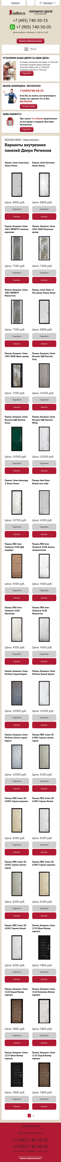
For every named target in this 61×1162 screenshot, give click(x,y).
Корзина (47, 2)
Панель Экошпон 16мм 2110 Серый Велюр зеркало (16, 991)
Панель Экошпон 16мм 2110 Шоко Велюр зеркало (43, 928)
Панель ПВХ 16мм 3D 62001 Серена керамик (16, 800)
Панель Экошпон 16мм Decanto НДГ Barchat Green (16, 419)
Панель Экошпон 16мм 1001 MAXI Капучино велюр (43, 229)
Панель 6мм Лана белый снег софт (41, 482)
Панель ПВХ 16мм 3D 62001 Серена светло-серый (43, 737)
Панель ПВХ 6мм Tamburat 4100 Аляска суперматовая (43, 546)
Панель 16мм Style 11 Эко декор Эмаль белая (43, 291)
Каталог (15, 2)
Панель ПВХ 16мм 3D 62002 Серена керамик (43, 863)
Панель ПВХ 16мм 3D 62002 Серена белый (15, 927)
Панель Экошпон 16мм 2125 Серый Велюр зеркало (43, 1055)
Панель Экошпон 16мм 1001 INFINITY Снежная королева (16, 229)
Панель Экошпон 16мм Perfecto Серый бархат (16, 672)
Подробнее (26, 73)
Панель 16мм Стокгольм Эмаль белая (17, 164)
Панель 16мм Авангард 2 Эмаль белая (16, 482)
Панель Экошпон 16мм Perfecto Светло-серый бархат (16, 737)
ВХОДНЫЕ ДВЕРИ (13, 139)
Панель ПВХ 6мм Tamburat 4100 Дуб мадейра (14, 546)
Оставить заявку (28, 106)
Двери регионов (30, 139)
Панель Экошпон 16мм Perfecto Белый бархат (43, 672)
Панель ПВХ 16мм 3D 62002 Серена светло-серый (16, 864)
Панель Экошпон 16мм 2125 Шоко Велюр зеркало (16, 1055)
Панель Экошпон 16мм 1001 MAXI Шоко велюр (17, 355)
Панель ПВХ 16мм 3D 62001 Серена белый (43, 800)
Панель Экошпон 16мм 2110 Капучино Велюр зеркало (43, 991)
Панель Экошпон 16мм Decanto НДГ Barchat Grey (43, 356)
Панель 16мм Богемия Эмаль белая (43, 164)
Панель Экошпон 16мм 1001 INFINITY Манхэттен (16, 292)
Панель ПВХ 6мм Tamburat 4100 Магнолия (13, 610)
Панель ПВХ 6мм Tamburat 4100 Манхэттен (40, 610)
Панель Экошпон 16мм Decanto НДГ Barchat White (43, 419)
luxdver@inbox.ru (30, 1125)
